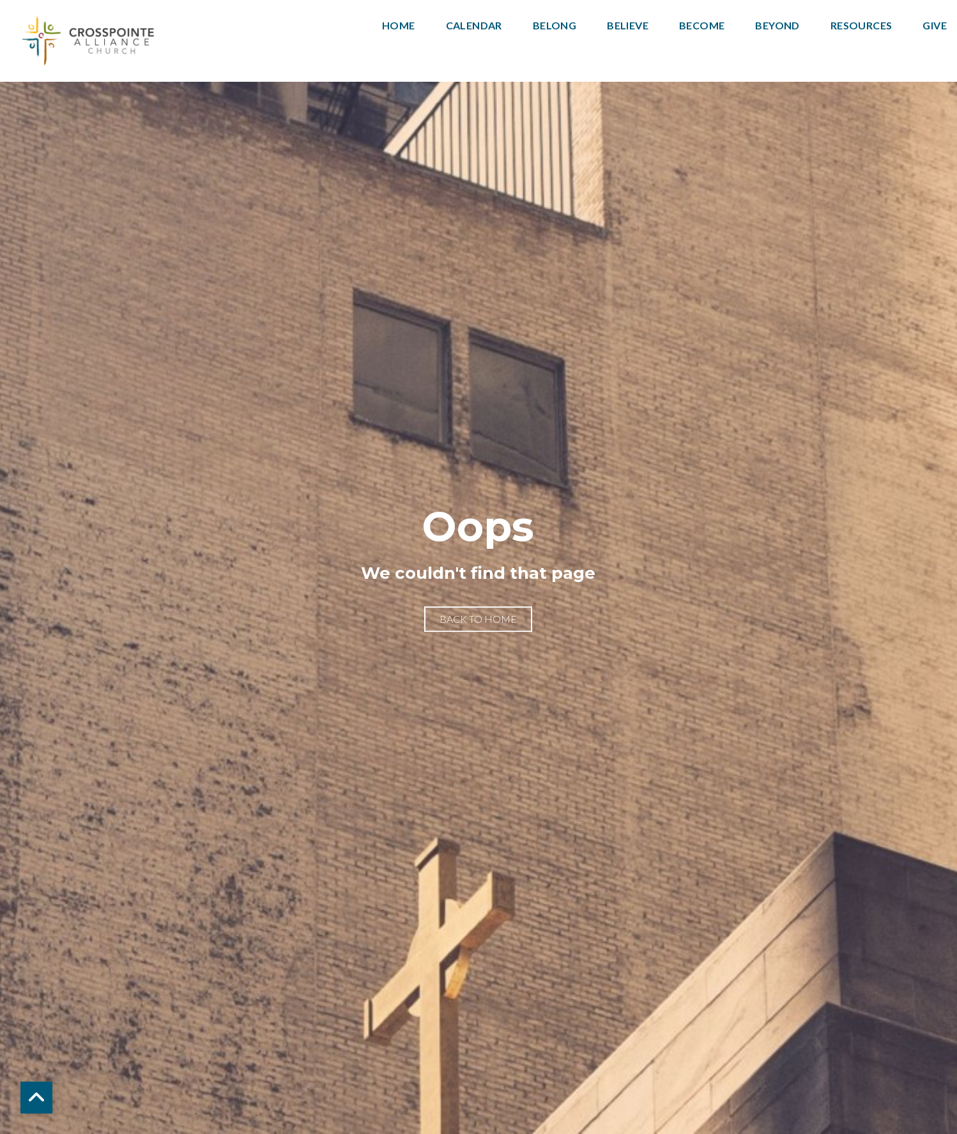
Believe (627, 25)
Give (935, 25)
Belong (554, 25)
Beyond (777, 25)
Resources (861, 25)
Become (701, 25)
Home (398, 25)
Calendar (474, 25)
